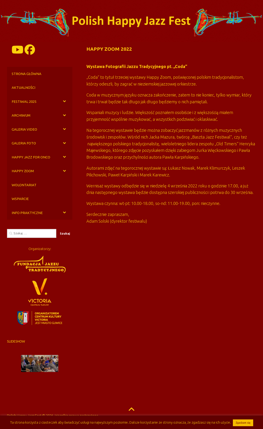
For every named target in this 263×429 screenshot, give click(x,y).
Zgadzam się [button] (243, 422)
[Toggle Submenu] (64, 102)
